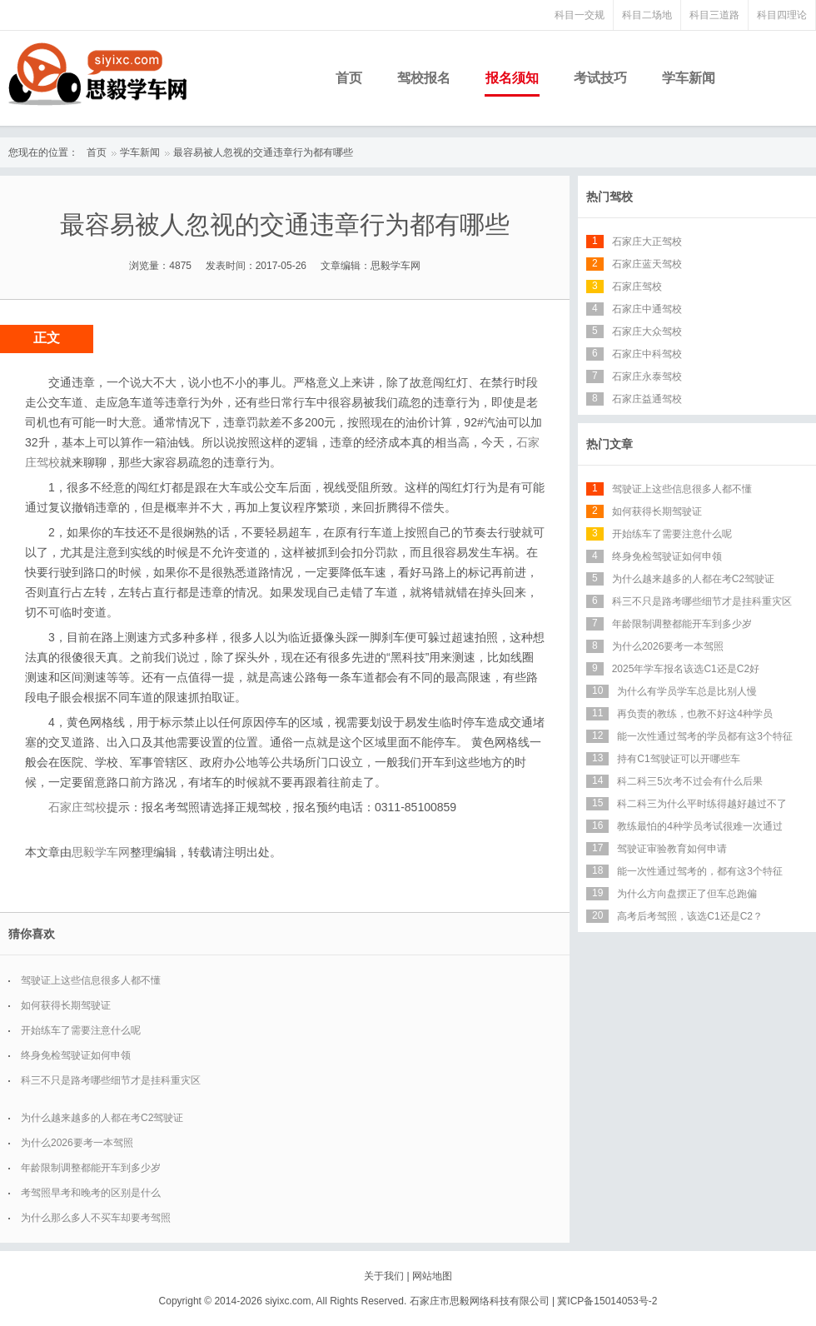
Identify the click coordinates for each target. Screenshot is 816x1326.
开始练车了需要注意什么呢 (81, 1030)
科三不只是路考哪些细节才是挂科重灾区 (111, 1080)
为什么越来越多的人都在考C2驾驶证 (102, 1118)
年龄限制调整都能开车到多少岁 (91, 1168)
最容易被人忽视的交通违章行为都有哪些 (263, 152)
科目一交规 (580, 15)
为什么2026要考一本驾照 (77, 1143)
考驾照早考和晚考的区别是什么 (91, 1193)
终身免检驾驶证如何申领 (76, 1055)
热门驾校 (609, 196)
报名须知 (512, 78)
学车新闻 (688, 78)
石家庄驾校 (77, 807)
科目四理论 (782, 15)
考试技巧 (600, 78)
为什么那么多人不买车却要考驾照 (96, 1218)
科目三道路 (714, 15)
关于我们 (384, 1276)
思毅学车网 (101, 852)
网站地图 (432, 1276)
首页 (349, 78)
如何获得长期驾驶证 (66, 1005)
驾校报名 (423, 78)
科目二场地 (647, 15)
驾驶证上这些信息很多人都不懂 (91, 980)
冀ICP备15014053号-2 (607, 1301)
